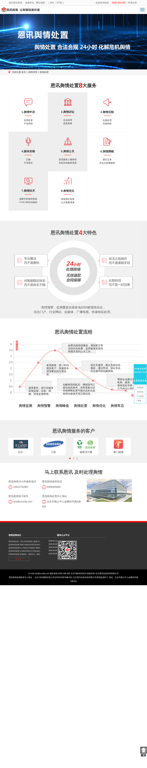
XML (52, 3)
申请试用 (132, 3)
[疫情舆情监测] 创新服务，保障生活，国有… (25, 554)
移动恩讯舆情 (15, 3)
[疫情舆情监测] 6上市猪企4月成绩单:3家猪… (25, 548)
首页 (23, 72)
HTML (59, 3)
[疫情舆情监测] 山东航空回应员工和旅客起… (25, 551)
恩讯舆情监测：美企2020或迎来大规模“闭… (25, 542)
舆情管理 (33, 72)
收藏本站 (29, 3)
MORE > (19, 559)
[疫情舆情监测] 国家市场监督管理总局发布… (25, 545)
